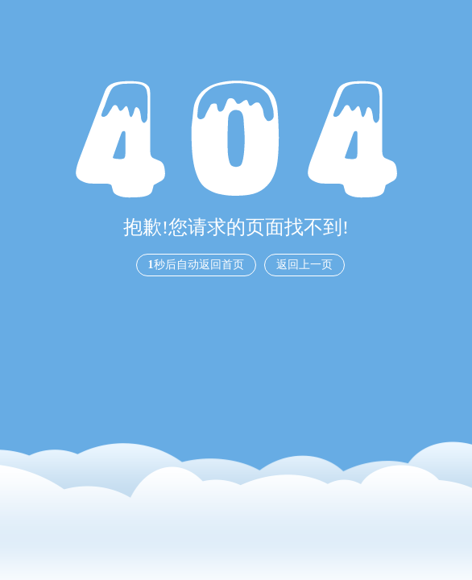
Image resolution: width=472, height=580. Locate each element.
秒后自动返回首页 (196, 265)
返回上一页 (304, 265)
